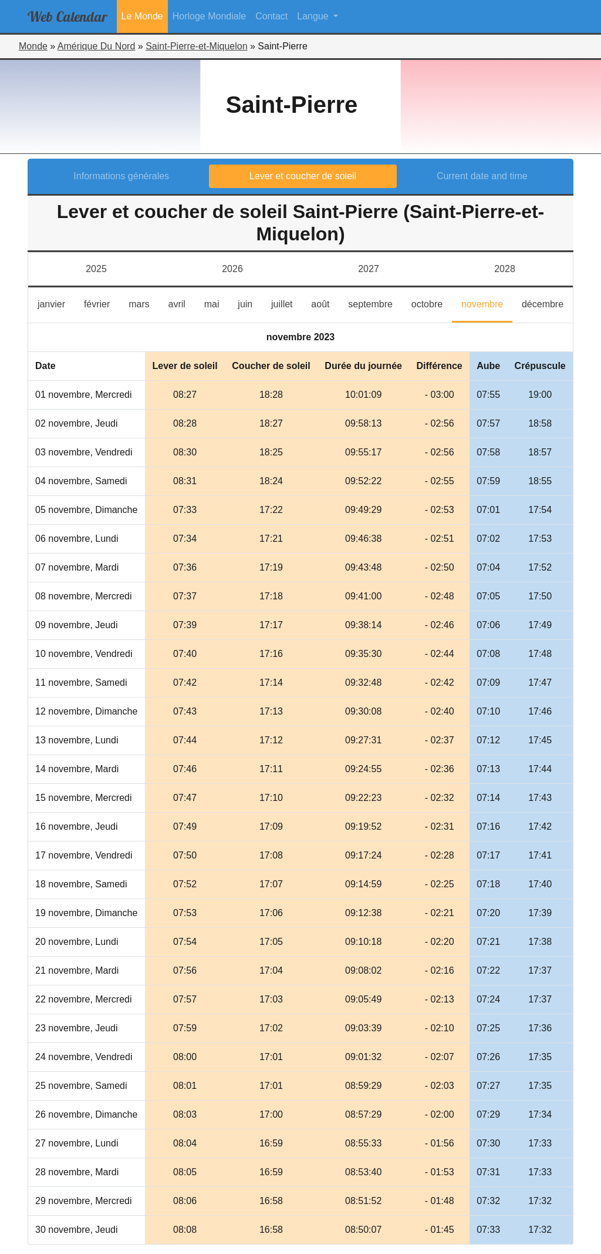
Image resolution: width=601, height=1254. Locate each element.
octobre (431, 303)
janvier (56, 303)
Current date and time (482, 176)
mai (216, 303)
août (325, 303)
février (101, 303)
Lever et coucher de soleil (302, 176)
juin (250, 303)
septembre (375, 303)
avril (181, 303)
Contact (271, 16)
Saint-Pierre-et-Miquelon (196, 46)
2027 (368, 269)
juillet (286, 303)
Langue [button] (314, 16)
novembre (486, 303)
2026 (232, 269)
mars (143, 303)
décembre (547, 303)
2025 (96, 269)
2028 (504, 269)
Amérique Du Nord (97, 46)
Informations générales (121, 176)
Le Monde (142, 16)
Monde (33, 46)
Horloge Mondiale (209, 16)
